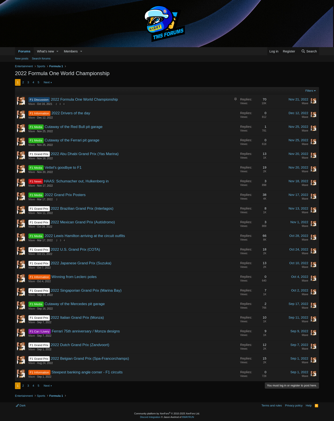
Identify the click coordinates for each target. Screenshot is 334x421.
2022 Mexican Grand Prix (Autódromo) (83, 222)
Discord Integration (150, 417)
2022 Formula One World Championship (84, 99)
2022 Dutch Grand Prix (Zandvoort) (80, 345)
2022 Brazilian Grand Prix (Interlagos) (82, 208)
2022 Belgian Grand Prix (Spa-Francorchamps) (90, 358)
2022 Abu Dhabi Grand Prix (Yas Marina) (85, 154)
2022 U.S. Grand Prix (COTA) (75, 249)
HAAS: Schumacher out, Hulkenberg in (76, 181)
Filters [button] (309, 90)
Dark (21, 405)
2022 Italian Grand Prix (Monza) (77, 317)
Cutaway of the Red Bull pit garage (73, 127)
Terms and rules (272, 405)
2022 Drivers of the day (70, 113)
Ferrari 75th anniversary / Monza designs (86, 331)
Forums (24, 51)
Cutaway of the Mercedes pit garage (75, 304)
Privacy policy (293, 405)
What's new (45, 51)
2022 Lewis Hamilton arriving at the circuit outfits (85, 236)
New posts (21, 58)
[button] (57, 51)
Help (309, 405)
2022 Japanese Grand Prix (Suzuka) (81, 263)
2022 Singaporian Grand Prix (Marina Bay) (86, 290)
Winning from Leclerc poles (73, 277)
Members (71, 51)
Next (47, 82)
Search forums (41, 58)
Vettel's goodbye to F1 (63, 167)
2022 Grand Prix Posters (65, 195)
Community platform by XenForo (167, 413)
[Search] (309, 51)
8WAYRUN (188, 417)
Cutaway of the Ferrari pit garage (72, 140)
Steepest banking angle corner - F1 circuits (86, 372)
